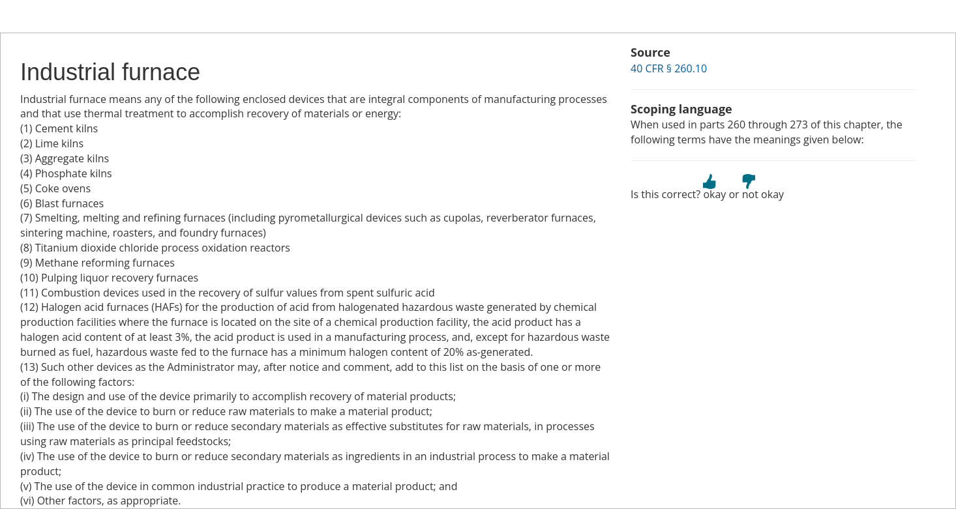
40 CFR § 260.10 (669, 68)
